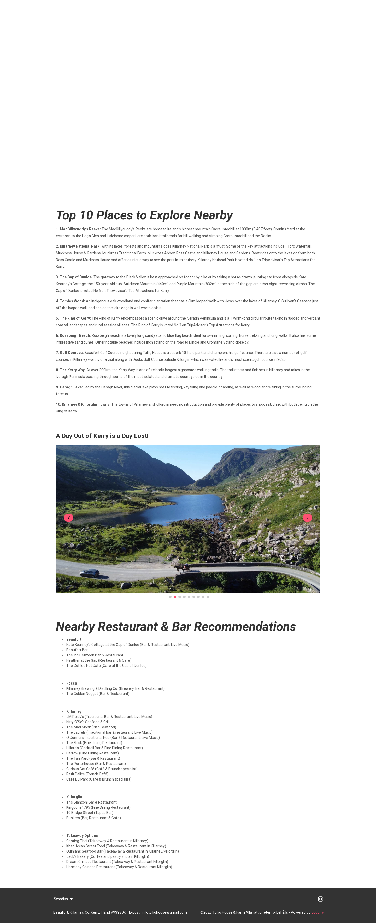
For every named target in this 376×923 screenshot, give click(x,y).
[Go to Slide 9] (208, 597)
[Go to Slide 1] (170, 597)
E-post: (134, 912)
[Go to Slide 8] (203, 597)
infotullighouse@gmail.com (164, 912)
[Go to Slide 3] (179, 597)
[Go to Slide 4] (184, 597)
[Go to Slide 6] (193, 597)
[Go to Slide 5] (189, 597)
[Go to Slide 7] (198, 597)
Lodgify (318, 912)
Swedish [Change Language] (64, 899)
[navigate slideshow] (68, 518)
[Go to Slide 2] (175, 597)
